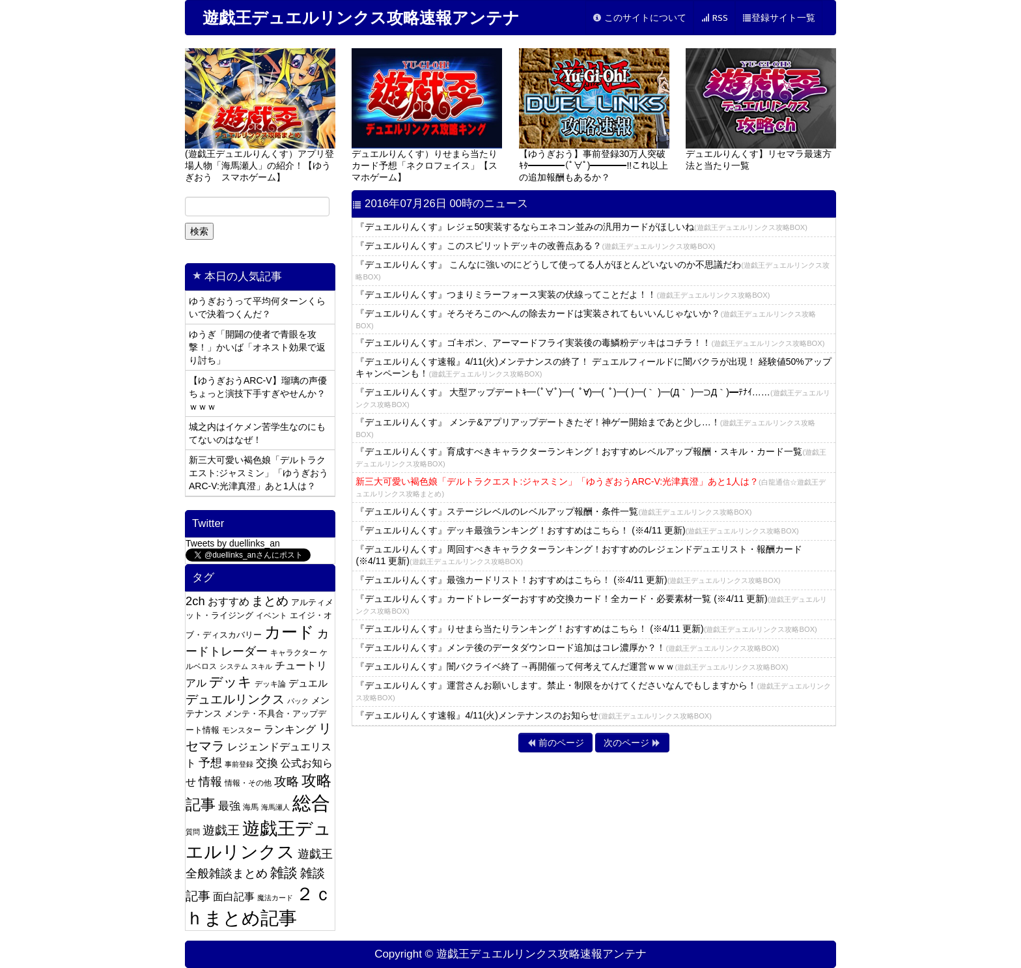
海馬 (251, 807)
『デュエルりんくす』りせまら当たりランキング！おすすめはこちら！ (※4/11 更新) (586, 628)
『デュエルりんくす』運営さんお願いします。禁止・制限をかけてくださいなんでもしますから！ (593, 691)
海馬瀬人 (275, 807)
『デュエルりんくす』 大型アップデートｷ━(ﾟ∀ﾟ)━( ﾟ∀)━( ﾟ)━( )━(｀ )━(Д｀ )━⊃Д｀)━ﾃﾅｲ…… (593, 397)
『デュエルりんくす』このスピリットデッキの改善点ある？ (535, 245)
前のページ (555, 742)
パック (298, 701)
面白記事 (234, 896)
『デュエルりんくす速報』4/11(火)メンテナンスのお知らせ (534, 715)
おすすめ (228, 601)
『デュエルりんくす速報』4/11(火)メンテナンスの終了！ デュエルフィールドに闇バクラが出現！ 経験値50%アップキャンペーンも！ (593, 367)
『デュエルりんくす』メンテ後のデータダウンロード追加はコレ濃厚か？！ (567, 647)
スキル (261, 666)
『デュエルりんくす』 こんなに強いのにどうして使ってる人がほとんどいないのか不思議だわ (593, 270)
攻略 (286, 781)
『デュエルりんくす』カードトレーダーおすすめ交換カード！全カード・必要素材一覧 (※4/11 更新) (591, 604)
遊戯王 (221, 830)
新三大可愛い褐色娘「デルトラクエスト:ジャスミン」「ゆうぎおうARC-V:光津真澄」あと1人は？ (258, 473)
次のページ (632, 742)
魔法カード (275, 898)
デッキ (230, 681)
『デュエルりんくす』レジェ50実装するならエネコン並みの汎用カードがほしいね (581, 226)
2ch (195, 601)
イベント (271, 615)
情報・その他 (248, 783)
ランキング (290, 729)
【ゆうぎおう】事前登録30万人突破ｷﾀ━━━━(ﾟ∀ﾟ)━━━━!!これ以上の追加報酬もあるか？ (594, 115)
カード (289, 632)
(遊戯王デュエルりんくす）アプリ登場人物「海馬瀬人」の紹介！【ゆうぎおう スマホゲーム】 (260, 115)
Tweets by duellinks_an (233, 543)
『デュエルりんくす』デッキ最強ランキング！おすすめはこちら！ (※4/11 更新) (577, 530)
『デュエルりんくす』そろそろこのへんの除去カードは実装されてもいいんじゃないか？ (586, 319)
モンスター (241, 730)
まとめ (269, 600)
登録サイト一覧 (778, 17)
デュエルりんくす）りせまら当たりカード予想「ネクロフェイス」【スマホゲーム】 (427, 115)
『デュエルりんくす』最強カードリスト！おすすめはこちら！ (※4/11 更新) (568, 580)
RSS (714, 17)
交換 (267, 763)
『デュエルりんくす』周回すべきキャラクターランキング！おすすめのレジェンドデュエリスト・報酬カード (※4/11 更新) (579, 555)
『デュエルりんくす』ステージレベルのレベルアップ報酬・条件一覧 (553, 511)
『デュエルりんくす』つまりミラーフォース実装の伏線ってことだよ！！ (563, 294)
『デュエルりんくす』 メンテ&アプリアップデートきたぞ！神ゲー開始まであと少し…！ (585, 427)
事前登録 (239, 764)
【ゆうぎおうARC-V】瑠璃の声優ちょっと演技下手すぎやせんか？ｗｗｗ (258, 393)
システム (233, 666)
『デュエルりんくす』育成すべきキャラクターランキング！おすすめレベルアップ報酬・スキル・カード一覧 (591, 457)
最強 (229, 806)
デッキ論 (270, 684)
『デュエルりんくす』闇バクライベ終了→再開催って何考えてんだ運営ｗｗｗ (572, 666)
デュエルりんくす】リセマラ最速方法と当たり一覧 (761, 109)
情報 (210, 781)
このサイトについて (639, 17)
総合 (311, 803)
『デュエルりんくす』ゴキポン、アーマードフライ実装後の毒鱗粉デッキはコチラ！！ (590, 342)
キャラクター (293, 652)
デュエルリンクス (235, 699)
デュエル (308, 683)
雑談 (284, 872)
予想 (210, 762)
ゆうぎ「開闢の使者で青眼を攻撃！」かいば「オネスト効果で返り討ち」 (257, 347)
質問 (193, 832)
